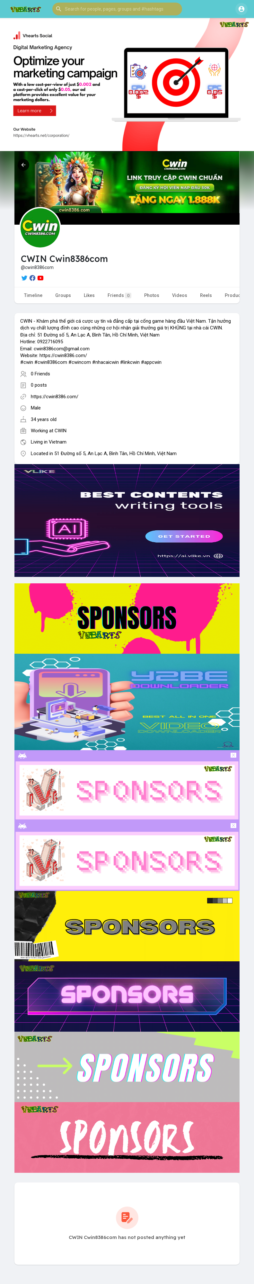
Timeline (33, 295)
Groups (63, 295)
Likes (89, 295)
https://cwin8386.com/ (54, 397)
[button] (117, 9)
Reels (206, 295)
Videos (179, 295)
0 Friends (40, 374)
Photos (151, 295)
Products (234, 295)
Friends (119, 295)
